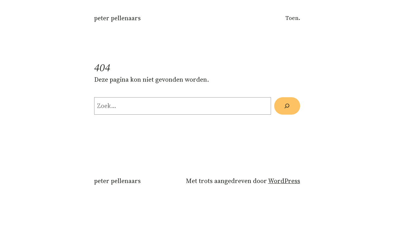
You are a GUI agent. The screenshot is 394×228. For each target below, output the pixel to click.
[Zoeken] (287, 106)
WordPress (284, 181)
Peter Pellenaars (117, 18)
